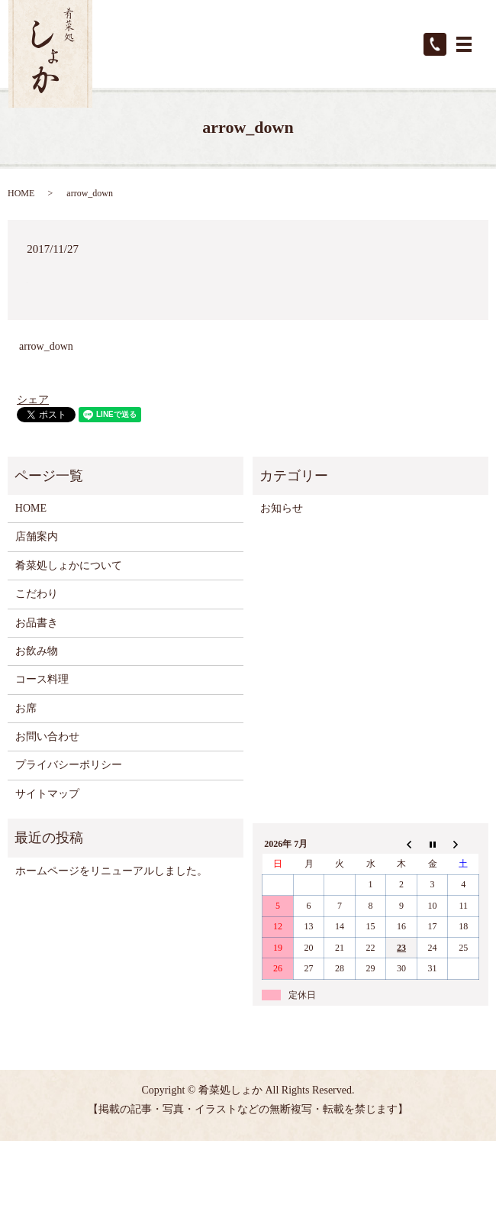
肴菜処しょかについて (68, 565)
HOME (21, 193)
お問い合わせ (47, 736)
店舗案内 (36, 536)
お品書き (36, 622)
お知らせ (281, 508)
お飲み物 (36, 651)
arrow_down (46, 346)
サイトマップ (47, 794)
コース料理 (42, 679)
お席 (26, 708)
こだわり (36, 593)
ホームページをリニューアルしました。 (111, 871)
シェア (33, 399)
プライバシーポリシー (68, 765)
